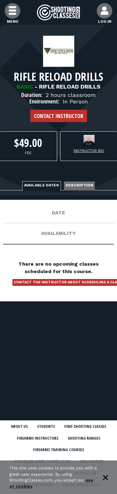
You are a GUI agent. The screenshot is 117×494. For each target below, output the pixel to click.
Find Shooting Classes (85, 426)
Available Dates (41, 185)
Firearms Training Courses (58, 449)
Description (79, 185)
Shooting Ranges (84, 438)
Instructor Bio (89, 151)
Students (46, 426)
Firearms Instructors (37, 438)
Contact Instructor (58, 116)
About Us (19, 426)
